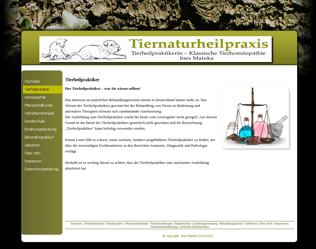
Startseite (76, 223)
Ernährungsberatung (205, 223)
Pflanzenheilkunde (136, 223)
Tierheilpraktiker (94, 223)
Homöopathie (114, 223)
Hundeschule (183, 223)
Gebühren (251, 223)
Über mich (265, 223)
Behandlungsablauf (231, 223)
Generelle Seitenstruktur (194, 226)
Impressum (281, 223)
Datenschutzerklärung (164, 226)
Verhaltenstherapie (161, 223)
